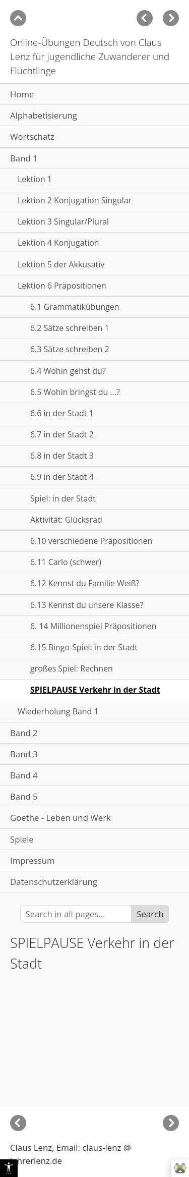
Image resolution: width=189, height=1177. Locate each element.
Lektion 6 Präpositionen (62, 285)
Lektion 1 (35, 179)
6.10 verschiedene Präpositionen (91, 540)
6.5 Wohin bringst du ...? (75, 392)
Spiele (22, 839)
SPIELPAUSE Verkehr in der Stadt (95, 689)
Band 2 (24, 733)
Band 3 (24, 754)
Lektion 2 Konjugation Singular (75, 200)
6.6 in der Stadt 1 (62, 413)
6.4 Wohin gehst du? (68, 370)
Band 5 (24, 796)
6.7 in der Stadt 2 (62, 434)
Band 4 (24, 775)
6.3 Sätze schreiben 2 (69, 349)
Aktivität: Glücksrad (66, 519)
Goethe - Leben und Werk (60, 817)
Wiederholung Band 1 (58, 711)
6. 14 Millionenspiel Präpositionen (93, 626)
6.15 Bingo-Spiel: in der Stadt (84, 647)
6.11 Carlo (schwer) (65, 562)
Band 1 (24, 158)
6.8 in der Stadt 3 (62, 455)
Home (22, 94)
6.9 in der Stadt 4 (62, 476)
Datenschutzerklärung (53, 881)
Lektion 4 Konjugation (58, 242)
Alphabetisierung (43, 115)
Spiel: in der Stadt (63, 498)
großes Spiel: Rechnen (71, 668)
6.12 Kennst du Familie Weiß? (85, 583)
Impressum (32, 860)
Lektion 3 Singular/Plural (63, 221)
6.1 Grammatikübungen (74, 306)
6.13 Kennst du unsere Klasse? (86, 604)
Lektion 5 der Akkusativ (61, 264)
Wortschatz (32, 136)
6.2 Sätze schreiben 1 (69, 327)
